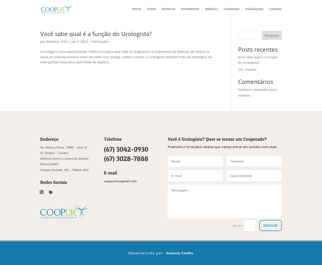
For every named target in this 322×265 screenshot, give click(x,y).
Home (136, 9)
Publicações (254, 9)
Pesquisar (272, 35)
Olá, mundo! (247, 69)
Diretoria (168, 9)
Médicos (211, 9)
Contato (275, 9)
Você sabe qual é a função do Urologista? (96, 34)
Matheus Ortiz (57, 41)
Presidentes (190, 9)
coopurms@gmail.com (120, 181)
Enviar (270, 225)
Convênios (231, 9)
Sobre (151, 9)
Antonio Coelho (179, 253)
